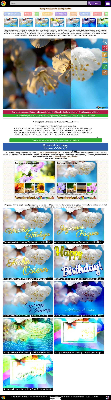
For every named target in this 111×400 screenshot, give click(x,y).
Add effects (78, 207)
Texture (28, 14)
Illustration (47, 14)
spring (73, 14)
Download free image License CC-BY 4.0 (55, 147)
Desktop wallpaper (12, 14)
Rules (88, 396)
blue (107, 14)
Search (97, 3)
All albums (95, 396)
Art (37, 14)
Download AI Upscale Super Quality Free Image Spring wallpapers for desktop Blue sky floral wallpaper (55, 116)
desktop (97, 14)
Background (61, 14)
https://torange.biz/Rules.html (66, 157)
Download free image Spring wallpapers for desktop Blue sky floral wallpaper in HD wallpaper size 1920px (56, 112)
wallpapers (84, 14)
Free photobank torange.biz (49, 153)
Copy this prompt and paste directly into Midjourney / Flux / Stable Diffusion (56, 140)
